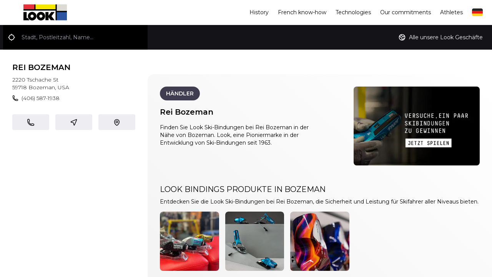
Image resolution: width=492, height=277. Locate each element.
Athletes (451, 12)
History (259, 12)
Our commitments (405, 12)
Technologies (353, 12)
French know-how (302, 12)
